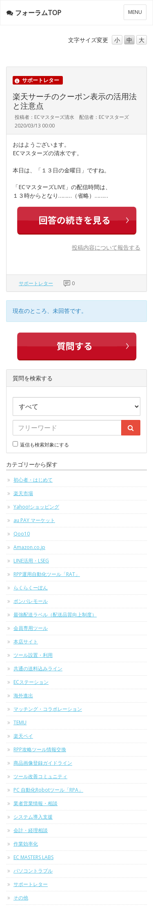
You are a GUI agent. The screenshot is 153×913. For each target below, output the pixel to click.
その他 (20, 897)
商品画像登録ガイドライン (42, 762)
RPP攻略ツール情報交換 (39, 749)
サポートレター (36, 283)
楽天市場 (23, 493)
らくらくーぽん (30, 587)
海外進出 (23, 695)
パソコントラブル (33, 870)
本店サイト (25, 641)
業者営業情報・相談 (35, 803)
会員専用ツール (30, 628)
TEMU (20, 722)
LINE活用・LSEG (31, 560)
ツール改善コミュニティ (40, 776)
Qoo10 (21, 533)
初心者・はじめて (33, 479)
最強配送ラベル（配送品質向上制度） (55, 614)
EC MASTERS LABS (33, 857)
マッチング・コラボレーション (47, 708)
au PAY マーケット (34, 520)
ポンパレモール (30, 601)
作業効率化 (25, 843)
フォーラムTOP (34, 12)
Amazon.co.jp (29, 547)
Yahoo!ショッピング (36, 506)
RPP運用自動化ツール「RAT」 (46, 574)
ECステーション (31, 682)
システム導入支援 (33, 816)
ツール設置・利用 (33, 655)
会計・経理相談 (30, 830)
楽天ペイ (23, 735)
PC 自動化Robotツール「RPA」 (48, 789)
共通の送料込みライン (37, 668)
